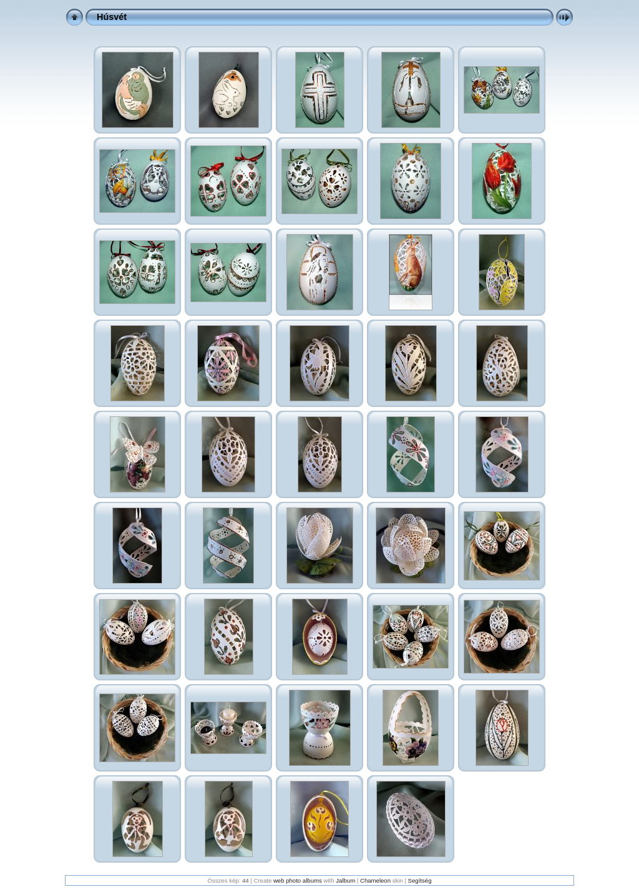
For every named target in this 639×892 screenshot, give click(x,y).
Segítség (420, 880)
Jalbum (345, 880)
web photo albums (297, 880)
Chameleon (375, 880)
